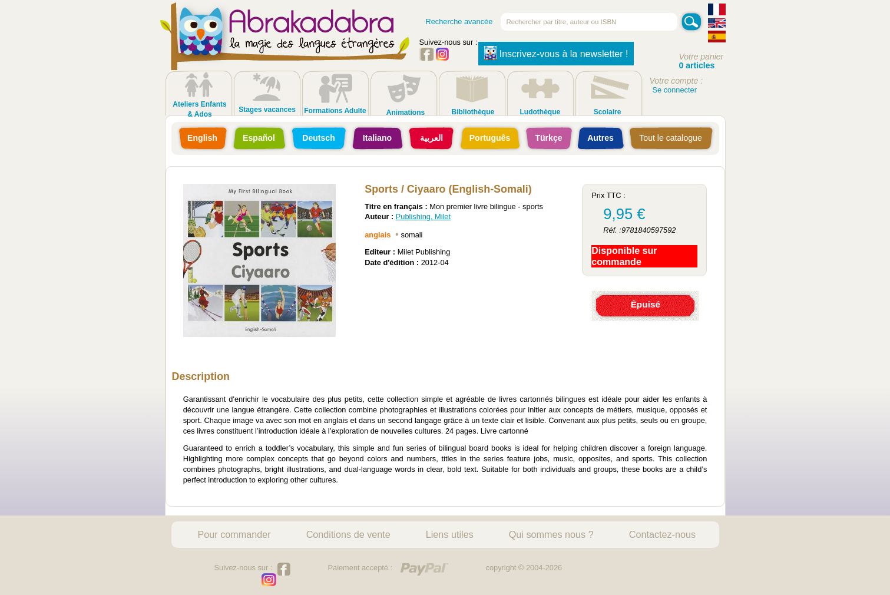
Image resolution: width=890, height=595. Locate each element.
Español (259, 138)
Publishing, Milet (423, 216)
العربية (431, 138)
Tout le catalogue (670, 138)
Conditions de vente (348, 534)
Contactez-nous (662, 534)
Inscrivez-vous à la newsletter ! (556, 53)
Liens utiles (450, 534)
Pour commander (234, 534)
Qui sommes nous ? (551, 534)
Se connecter (675, 89)
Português (490, 138)
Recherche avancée (459, 21)
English (202, 138)
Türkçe (548, 138)
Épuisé (645, 304)
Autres (600, 138)
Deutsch (318, 138)
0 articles (697, 65)
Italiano (377, 138)
